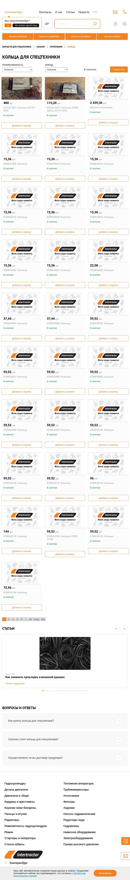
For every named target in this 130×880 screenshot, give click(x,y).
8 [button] (58, 690)
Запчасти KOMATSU (48, 36)
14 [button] (73, 690)
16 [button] (79, 690)
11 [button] (66, 690)
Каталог (41, 44)
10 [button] (63, 690)
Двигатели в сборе (16, 795)
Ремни (8, 831)
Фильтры (69, 801)
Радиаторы (11, 819)
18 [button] (84, 690)
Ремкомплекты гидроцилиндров (25, 825)
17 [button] (81, 690)
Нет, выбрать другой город (26, 25)
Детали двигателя (16, 789)
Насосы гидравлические (79, 813)
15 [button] (76, 690)
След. (36, 616)
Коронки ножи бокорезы (20, 807)
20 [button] (89, 690)
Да (8, 25)
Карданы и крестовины (19, 801)
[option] (65, 659)
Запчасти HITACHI (17, 36)
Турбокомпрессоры (76, 789)
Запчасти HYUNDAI (81, 36)
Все (43, 616)
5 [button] (51, 690)
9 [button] (61, 690)
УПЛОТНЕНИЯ (56, 44)
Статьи (70, 12)
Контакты (45, 12)
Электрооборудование (78, 837)
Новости (83, 12)
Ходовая (69, 807)
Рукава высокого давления (81, 843)
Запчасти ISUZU (113, 36)
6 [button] (53, 690)
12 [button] (68, 690)
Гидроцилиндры (15, 783)
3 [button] (46, 690)
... (95, 11)
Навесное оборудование (79, 831)
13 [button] (71, 690)
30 (30, 616)
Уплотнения (71, 795)
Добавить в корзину (21, 123)
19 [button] (86, 690)
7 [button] (56, 690)
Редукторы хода (74, 819)
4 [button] (48, 690)
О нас (59, 12)
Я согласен (105, 873)
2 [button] (43, 690)
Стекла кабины (14, 843)
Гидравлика (71, 825)
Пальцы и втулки (15, 813)
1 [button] (40, 690)
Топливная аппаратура (78, 783)
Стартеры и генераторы (20, 837)
